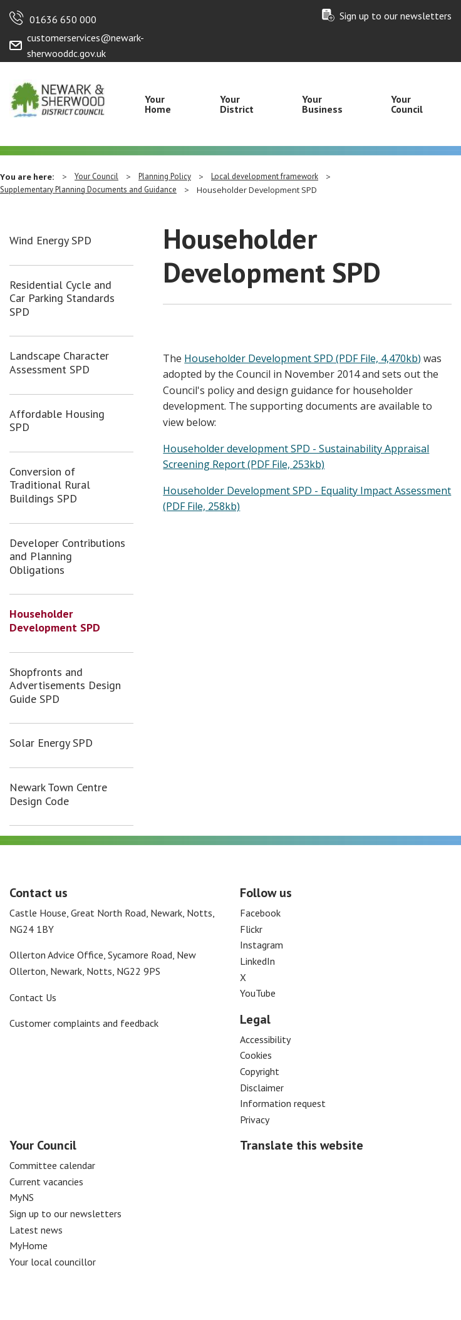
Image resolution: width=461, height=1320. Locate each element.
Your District (237, 104)
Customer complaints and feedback (83, 1023)
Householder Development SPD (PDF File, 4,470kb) (302, 358)
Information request (283, 1103)
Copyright (259, 1071)
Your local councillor (52, 1261)
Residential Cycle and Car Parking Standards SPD (62, 298)
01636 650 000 (62, 19)
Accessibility (265, 1039)
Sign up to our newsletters (395, 15)
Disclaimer (262, 1087)
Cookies (256, 1055)
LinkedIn (257, 961)
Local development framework (264, 176)
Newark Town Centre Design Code (58, 794)
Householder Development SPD (54, 620)
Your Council (407, 104)
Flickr (251, 929)
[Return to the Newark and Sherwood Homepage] (57, 98)
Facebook (260, 913)
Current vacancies (46, 1181)
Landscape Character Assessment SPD (59, 362)
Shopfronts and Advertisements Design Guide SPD (65, 685)
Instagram (261, 944)
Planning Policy (164, 176)
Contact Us (32, 997)
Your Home (158, 104)
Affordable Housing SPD (57, 420)
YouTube (258, 993)
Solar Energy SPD (51, 743)
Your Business (322, 104)
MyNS (21, 1197)
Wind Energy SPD (50, 240)
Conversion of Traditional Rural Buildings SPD (49, 485)
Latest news (36, 1230)
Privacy (254, 1119)
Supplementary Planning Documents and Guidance (88, 189)
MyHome (28, 1245)
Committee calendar (52, 1165)
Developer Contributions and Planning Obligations (67, 556)
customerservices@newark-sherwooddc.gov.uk (85, 45)
